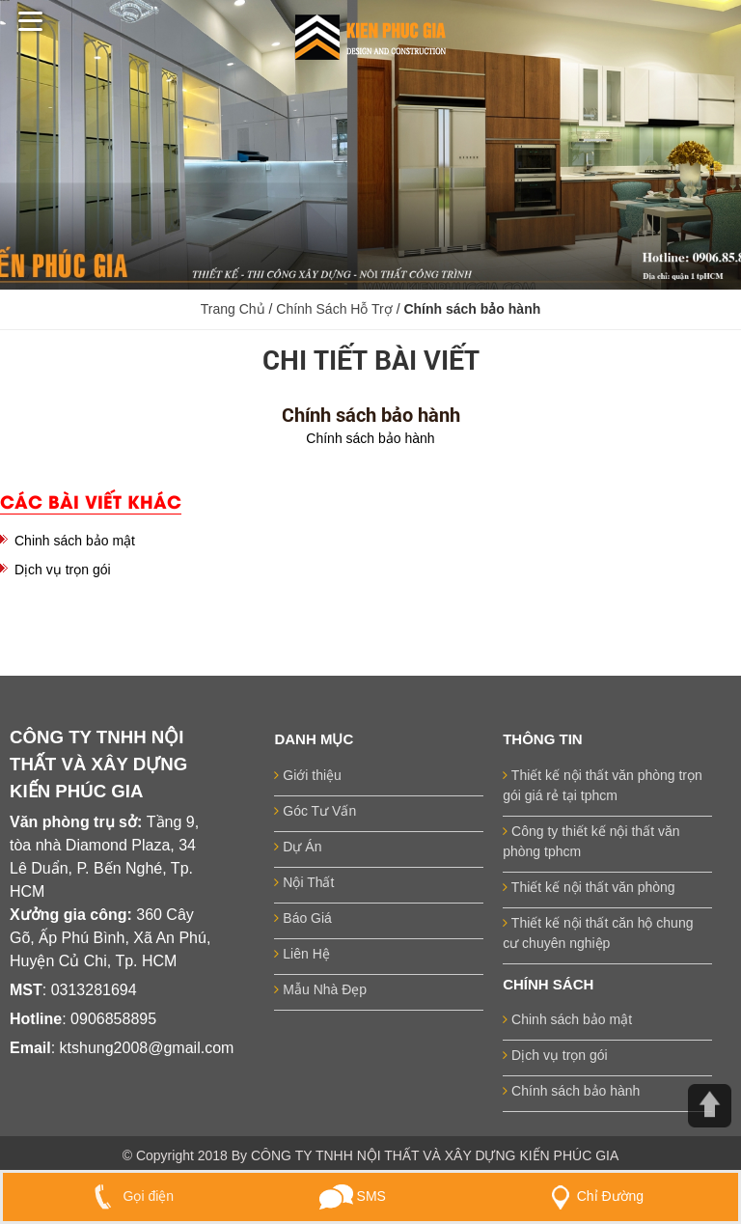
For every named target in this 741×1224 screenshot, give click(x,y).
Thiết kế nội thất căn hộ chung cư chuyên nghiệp (598, 933)
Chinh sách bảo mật (74, 540)
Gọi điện (130, 1196)
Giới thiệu (307, 775)
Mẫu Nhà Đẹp (320, 989)
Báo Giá (302, 918)
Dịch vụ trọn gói (62, 569)
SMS (352, 1196)
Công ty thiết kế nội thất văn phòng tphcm (591, 841)
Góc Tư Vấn (315, 811)
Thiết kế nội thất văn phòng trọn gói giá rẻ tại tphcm (602, 785)
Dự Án (297, 846)
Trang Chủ (233, 309)
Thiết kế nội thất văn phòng (588, 887)
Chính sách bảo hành (571, 1091)
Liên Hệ (301, 953)
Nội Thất (304, 882)
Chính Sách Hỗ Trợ (336, 309)
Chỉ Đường (593, 1196)
